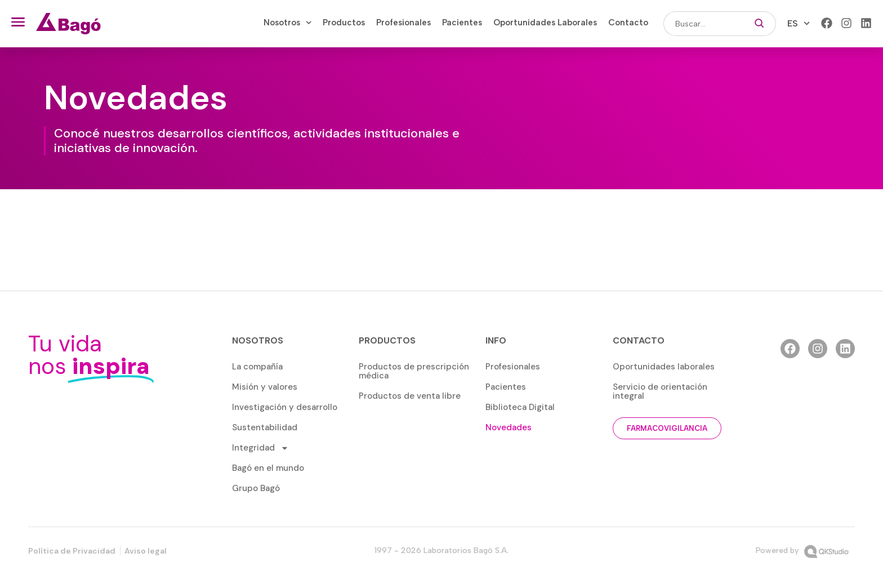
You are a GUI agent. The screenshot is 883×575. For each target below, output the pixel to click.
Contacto (628, 22)
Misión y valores (264, 387)
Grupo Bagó (256, 488)
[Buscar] (759, 23)
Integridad (260, 448)
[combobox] (703, 23)
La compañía (257, 366)
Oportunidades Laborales (545, 22)
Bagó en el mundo (268, 468)
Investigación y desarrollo (284, 407)
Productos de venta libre (410, 396)
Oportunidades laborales (664, 366)
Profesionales (403, 22)
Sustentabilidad (264, 427)
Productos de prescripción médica (414, 371)
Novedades (508, 427)
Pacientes (462, 22)
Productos (344, 22)
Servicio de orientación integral (660, 391)
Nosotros (288, 22)
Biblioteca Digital (520, 407)
